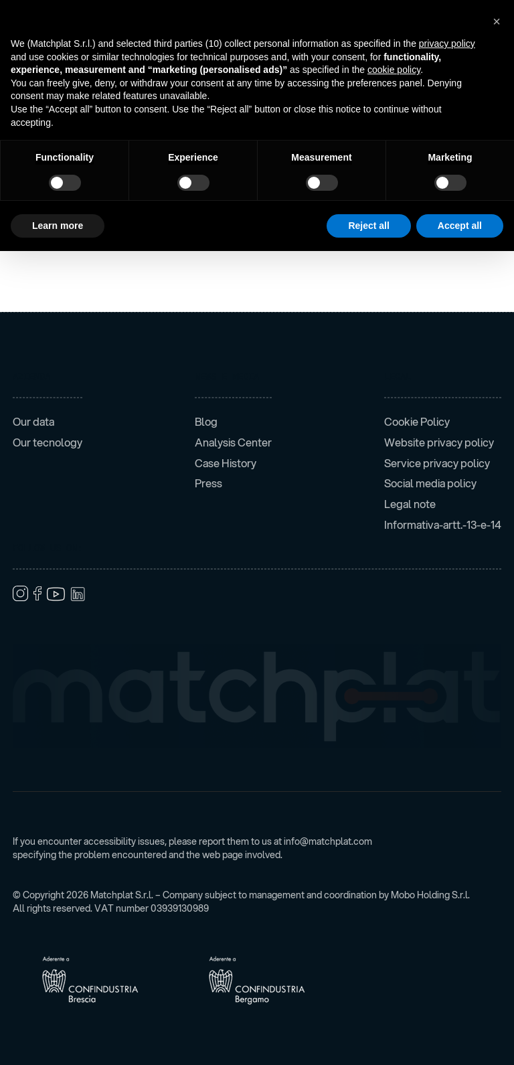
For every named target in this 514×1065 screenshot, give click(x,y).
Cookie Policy (417, 421)
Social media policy (430, 483)
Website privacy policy (439, 442)
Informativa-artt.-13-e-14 (442, 524)
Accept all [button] (460, 225)
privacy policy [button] (447, 43)
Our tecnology (47, 442)
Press (208, 483)
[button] (496, 21)
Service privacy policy (437, 463)
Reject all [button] (368, 225)
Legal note (410, 504)
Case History (225, 463)
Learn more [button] (57, 225)
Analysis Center (233, 442)
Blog (206, 421)
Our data (33, 421)
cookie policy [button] (393, 69)
